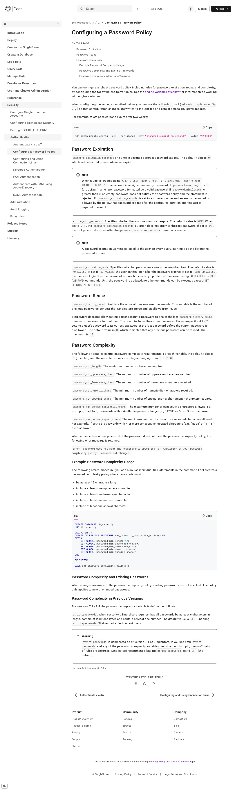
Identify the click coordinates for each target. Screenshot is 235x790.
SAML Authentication (27, 195)
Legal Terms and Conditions (180, 783)
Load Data (14, 61)
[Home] (13, 9)
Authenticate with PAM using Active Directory (32, 185)
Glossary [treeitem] (13, 238)
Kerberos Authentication (29, 169)
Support (12, 230)
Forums (127, 728)
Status (76, 755)
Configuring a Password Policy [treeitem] (34, 151)
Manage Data (16, 76)
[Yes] (136, 693)
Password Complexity (89, 59)
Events (127, 741)
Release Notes (17, 223)
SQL (76, 516)
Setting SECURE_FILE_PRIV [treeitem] (28, 130)
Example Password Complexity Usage (101, 65)
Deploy (12, 40)
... (99, 22)
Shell (76, 127)
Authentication (20, 137)
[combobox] (191, 9)
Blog (176, 735)
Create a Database (20, 54)
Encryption (17, 216)
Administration (20, 202)
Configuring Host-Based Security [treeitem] (32, 122)
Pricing (76, 741)
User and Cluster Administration (29, 90)
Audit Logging (19, 209)
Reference (14, 97)
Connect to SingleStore (23, 47)
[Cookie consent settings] (4, 786)
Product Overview (82, 728)
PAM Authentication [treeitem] (26, 177)
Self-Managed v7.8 (83, 22)
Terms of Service (180, 771)
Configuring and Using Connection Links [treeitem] (28, 160)
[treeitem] (31, 33)
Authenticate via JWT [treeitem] (27, 144)
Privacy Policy (157, 771)
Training (127, 748)
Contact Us (180, 728)
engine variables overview (162, 92)
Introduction (15, 33)
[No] (144, 693)
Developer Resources (22, 83)
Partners (179, 748)
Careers (178, 741)
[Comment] (153, 693)
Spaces (127, 735)
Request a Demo (81, 735)
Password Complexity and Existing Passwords (106, 70)
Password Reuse (86, 54)
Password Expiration (88, 49)
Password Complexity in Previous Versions (104, 75)
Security (13, 105)
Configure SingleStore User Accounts (28, 113)
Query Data (15, 69)
